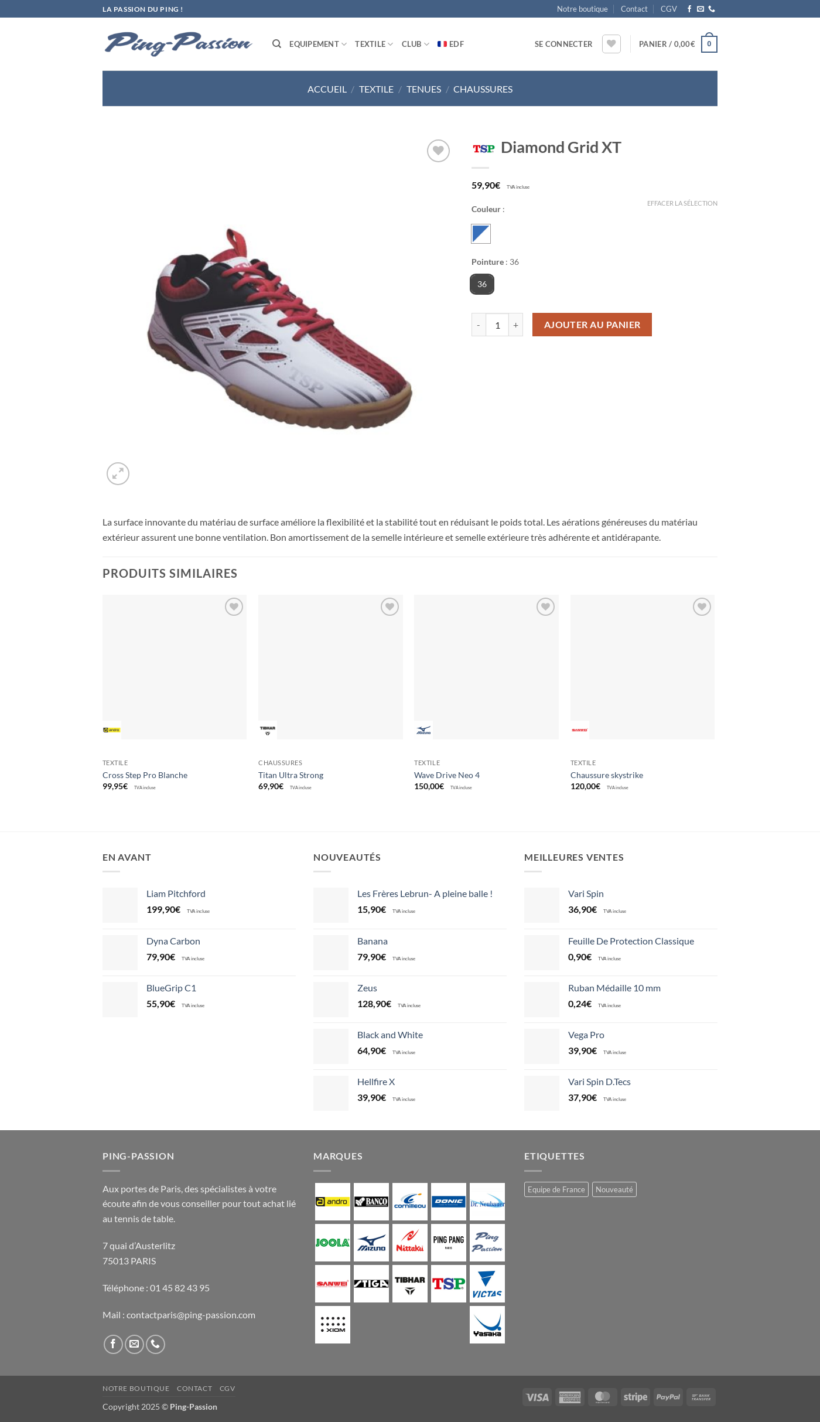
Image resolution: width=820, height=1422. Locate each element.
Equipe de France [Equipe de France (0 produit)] (556, 1189)
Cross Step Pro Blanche (144, 775)
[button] (564, 44)
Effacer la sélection (682, 203)
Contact (634, 8)
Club (415, 44)
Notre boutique (582, 8)
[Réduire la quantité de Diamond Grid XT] (479, 324)
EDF (456, 44)
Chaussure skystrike (606, 775)
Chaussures (482, 88)
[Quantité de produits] (497, 324)
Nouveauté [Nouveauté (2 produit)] (614, 1189)
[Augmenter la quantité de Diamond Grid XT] (516, 324)
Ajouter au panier (592, 324)
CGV (669, 8)
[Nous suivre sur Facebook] (689, 9)
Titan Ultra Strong (290, 775)
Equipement (318, 44)
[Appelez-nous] (711, 9)
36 (482, 284)
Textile (374, 44)
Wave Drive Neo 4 (447, 775)
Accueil (327, 88)
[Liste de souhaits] (611, 44)
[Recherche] (276, 44)
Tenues (423, 88)
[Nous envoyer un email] (700, 9)
